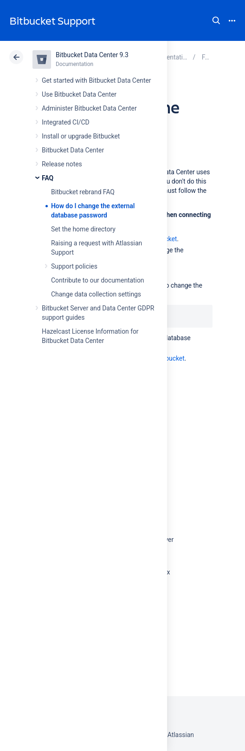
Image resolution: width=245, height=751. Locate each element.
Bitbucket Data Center (73, 150)
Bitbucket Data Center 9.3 (92, 55)
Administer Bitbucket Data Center (89, 108)
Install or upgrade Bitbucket (81, 136)
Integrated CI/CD (66, 122)
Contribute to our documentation (97, 280)
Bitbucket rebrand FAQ (83, 192)
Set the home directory (83, 229)
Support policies (74, 266)
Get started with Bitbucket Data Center (96, 80)
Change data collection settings (96, 294)
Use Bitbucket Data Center (79, 94)
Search (216, 20)
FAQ (47, 178)
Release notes (62, 164)
